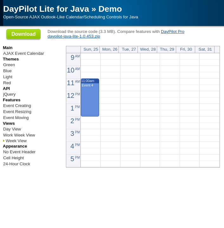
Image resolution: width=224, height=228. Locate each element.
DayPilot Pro (172, 31)
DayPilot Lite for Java (46, 9)
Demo (110, 9)
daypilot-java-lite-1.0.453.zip (74, 36)
